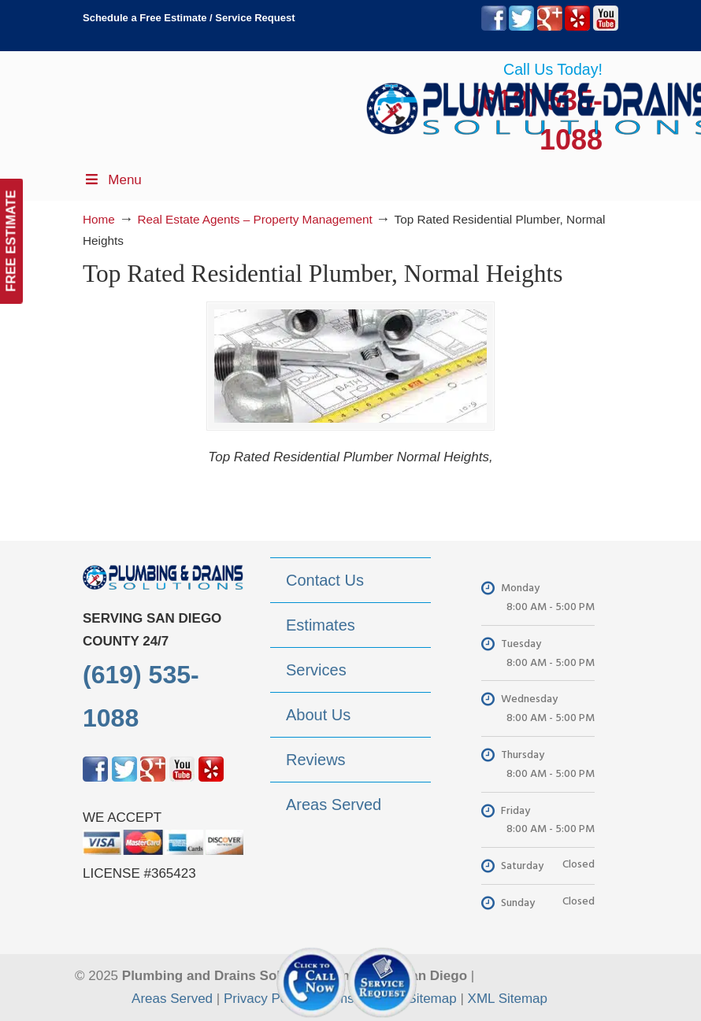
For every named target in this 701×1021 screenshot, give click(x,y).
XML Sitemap (507, 999)
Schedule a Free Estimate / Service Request (189, 18)
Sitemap (431, 999)
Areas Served (172, 999)
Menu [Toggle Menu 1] (112, 179)
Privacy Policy (265, 999)
